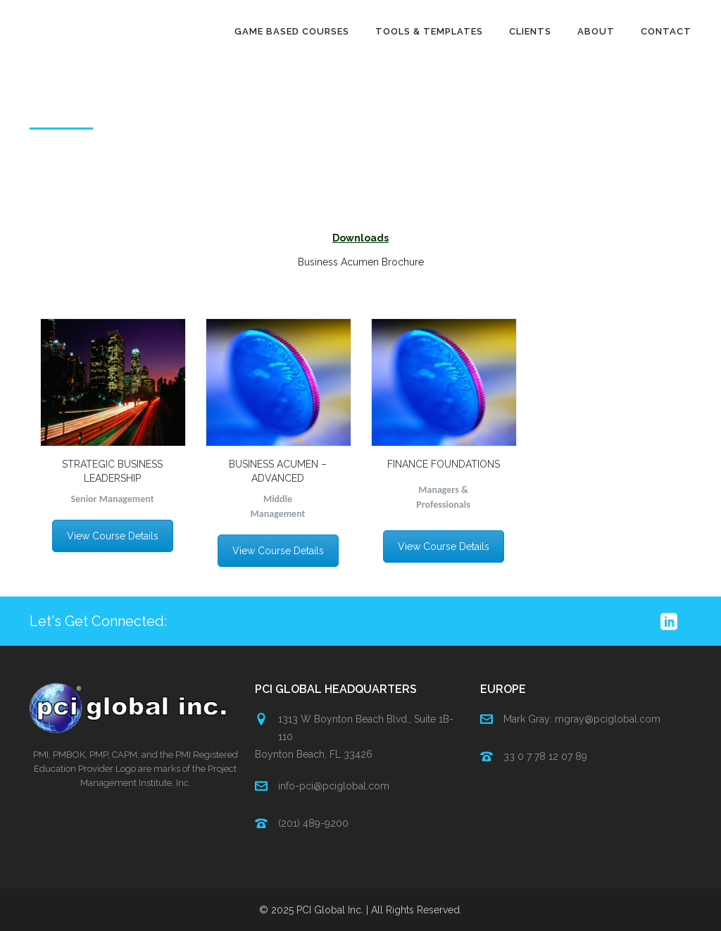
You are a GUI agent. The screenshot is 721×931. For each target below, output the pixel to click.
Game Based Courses (291, 31)
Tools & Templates (429, 31)
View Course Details (112, 536)
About (596, 31)
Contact (666, 31)
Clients (530, 31)
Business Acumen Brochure (361, 262)
